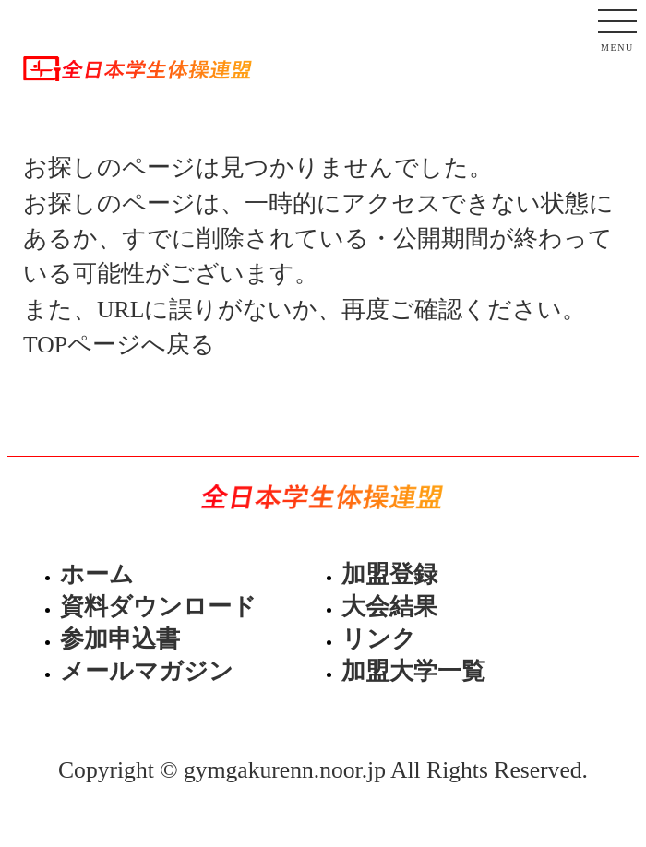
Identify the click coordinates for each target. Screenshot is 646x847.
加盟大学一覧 (413, 671)
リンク (378, 639)
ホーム (97, 574)
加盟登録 (389, 574)
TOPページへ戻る (119, 344)
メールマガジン (146, 671)
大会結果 (389, 606)
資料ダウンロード (158, 606)
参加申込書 (120, 639)
